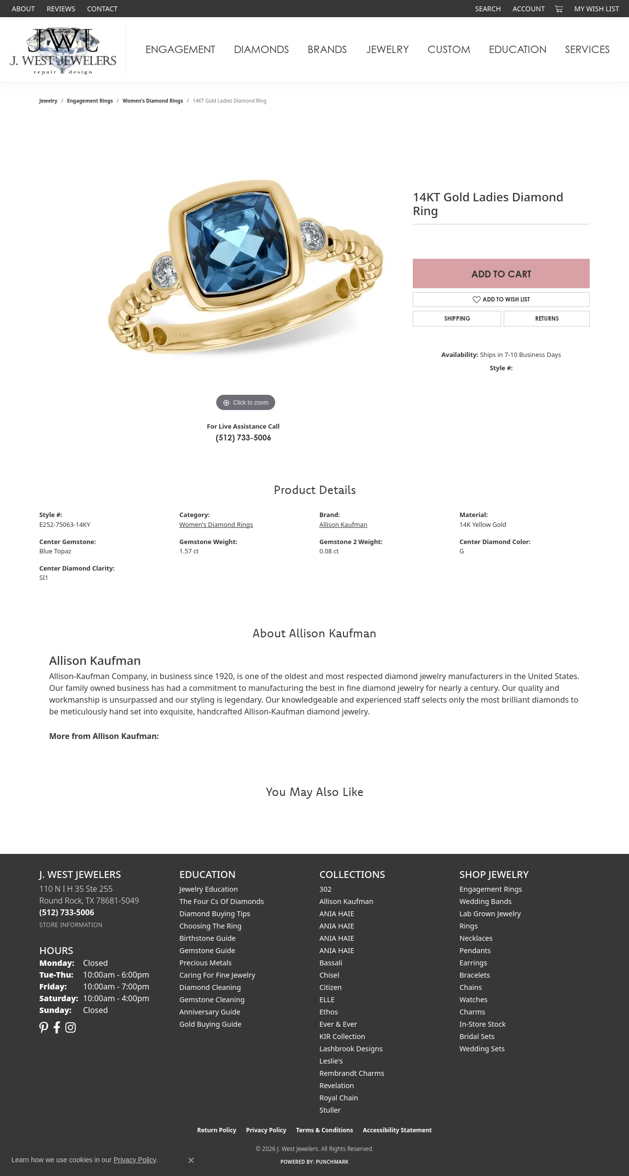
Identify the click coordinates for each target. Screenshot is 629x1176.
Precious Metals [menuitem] (205, 962)
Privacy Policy (266, 1130)
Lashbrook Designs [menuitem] (351, 1048)
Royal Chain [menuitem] (338, 1097)
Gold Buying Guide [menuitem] (210, 1024)
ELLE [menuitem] (327, 999)
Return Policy (216, 1130)
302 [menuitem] (325, 889)
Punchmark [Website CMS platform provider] (332, 1161)
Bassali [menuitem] (331, 962)
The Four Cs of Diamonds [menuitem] (221, 901)
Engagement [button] (180, 49)
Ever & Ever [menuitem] (338, 1024)
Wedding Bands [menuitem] (485, 901)
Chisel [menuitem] (329, 975)
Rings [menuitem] (468, 925)
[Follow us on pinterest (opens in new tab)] (43, 1028)
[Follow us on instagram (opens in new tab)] (70, 1028)
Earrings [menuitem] (473, 962)
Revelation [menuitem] (336, 1085)
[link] (22, 8)
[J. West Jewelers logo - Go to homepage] (65, 50)
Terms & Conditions (324, 1130)
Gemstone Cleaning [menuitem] (212, 999)
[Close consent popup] (191, 1160)
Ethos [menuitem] (328, 1011)
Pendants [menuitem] (475, 950)
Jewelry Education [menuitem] (208, 889)
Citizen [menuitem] (330, 987)
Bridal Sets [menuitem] (477, 1036)
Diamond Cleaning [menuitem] (210, 987)
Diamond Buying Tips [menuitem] (214, 913)
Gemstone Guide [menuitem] (207, 950)
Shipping (457, 318)
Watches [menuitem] (473, 999)
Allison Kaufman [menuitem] (346, 901)
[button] (487, 8)
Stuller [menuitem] (330, 1110)
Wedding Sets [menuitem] (482, 1048)
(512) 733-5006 (243, 437)
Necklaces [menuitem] (475, 938)
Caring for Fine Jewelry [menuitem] (217, 975)
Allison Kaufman (343, 524)
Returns (547, 318)
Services (587, 49)
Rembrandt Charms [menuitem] (351, 1073)
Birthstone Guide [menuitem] (207, 938)
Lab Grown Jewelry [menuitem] (490, 913)
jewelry (48, 100)
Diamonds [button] (261, 49)
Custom (449, 49)
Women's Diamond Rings (153, 100)
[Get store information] (71, 925)
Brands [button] (327, 49)
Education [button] (517, 49)
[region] (245, 266)
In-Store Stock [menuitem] (482, 1024)
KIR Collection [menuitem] (342, 1036)
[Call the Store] (66, 912)
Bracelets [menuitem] (474, 975)
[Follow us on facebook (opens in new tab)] (56, 1028)
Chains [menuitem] (470, 987)
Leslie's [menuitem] (331, 1061)
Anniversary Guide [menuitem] (209, 1011)
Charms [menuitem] (472, 1011)
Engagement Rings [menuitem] (490, 889)
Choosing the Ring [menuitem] (210, 925)
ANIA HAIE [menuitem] (336, 913)
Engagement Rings (90, 100)
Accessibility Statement (397, 1130)
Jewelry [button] (387, 49)
